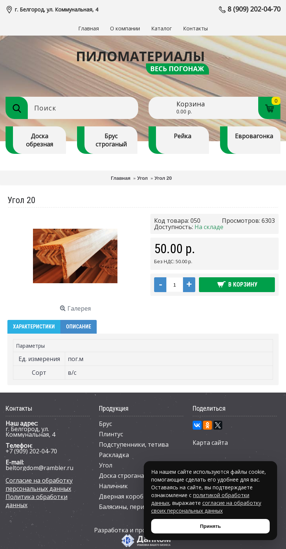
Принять (210, 526)
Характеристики (34, 327)
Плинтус (111, 434)
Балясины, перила (125, 507)
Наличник (113, 486)
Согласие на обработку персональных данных (39, 484)
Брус (105, 424)
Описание (78, 327)
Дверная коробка (124, 496)
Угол (105, 465)
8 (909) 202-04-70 (253, 8)
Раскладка (114, 455)
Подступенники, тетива (134, 444)
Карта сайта (210, 443)
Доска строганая (123, 476)
